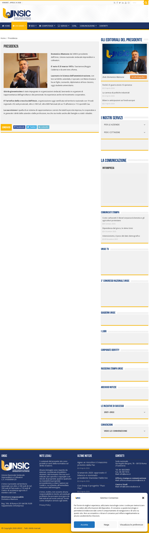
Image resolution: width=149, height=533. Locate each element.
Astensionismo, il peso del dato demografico (121, 236)
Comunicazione (87, 26)
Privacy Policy (44, 505)
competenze (46, 26)
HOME (6, 26)
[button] (143, 497)
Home (3, 38)
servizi (62, 26)
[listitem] (134, 187)
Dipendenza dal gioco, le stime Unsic (117, 228)
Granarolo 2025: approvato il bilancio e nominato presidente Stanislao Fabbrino (92, 475)
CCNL (74, 26)
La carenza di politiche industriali (116, 93)
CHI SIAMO (18, 26)
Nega (106, 524)
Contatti (103, 26)
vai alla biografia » (138, 77)
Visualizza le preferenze (131, 524)
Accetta (84, 524)
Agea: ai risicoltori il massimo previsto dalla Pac (92, 463)
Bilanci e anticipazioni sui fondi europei (118, 100)
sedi (32, 26)
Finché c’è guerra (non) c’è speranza (117, 85)
